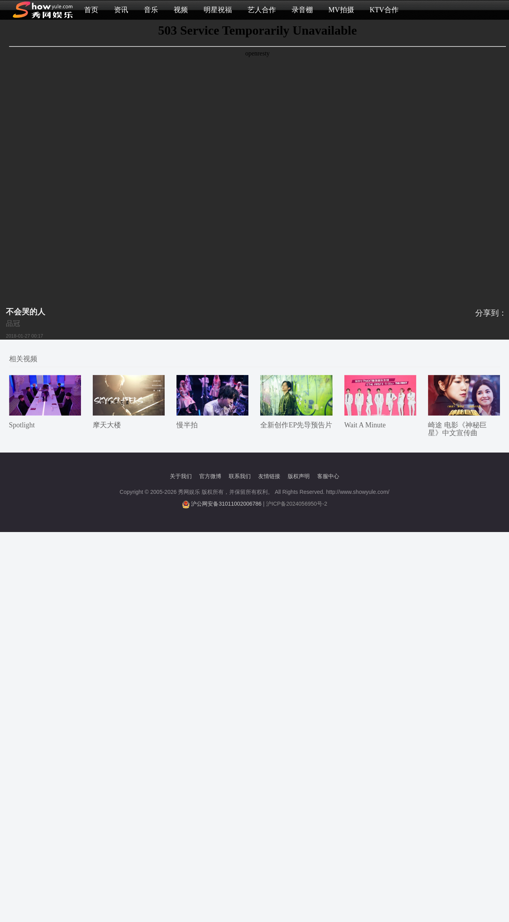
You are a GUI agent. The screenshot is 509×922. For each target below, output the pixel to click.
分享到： (491, 313)
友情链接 (269, 476)
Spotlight (22, 425)
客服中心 (328, 476)
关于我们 (181, 476)
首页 (91, 10)
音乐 (151, 10)
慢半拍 (187, 425)
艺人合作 (262, 10)
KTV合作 (384, 10)
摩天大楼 (107, 425)
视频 (181, 10)
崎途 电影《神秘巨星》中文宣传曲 (457, 429)
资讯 (121, 10)
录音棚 (302, 10)
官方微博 (210, 476)
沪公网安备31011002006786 (226, 504)
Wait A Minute (365, 425)
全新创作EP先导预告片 (296, 425)
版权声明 (299, 476)
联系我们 (240, 476)
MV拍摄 (341, 10)
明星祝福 (218, 10)
